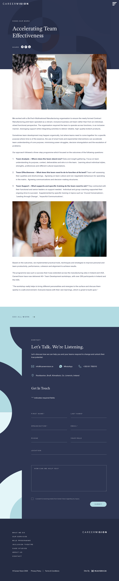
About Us (17, 552)
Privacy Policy (36, 571)
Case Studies (19, 548)
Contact (17, 556)
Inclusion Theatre (22, 544)
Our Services (19, 537)
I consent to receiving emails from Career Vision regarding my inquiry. (57, 499)
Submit (98, 504)
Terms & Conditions (52, 571)
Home (15, 21)
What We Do (18, 533)
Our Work (24, 21)
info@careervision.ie (44, 366)
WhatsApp (68, 366)
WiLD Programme (21, 540)
